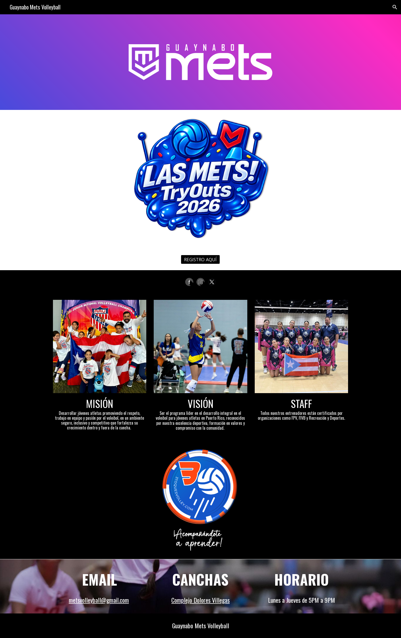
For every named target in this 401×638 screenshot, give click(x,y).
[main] (99, 413)
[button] (395, 7)
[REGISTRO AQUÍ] (200, 259)
